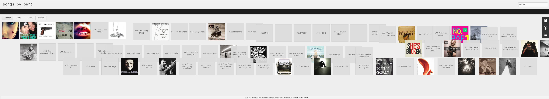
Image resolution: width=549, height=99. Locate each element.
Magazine (22, 11)
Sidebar (40, 11)
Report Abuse (303, 97)
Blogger (295, 97)
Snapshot (49, 11)
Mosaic (31, 11)
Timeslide (59, 11)
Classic (4, 11)
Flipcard (12, 11)
